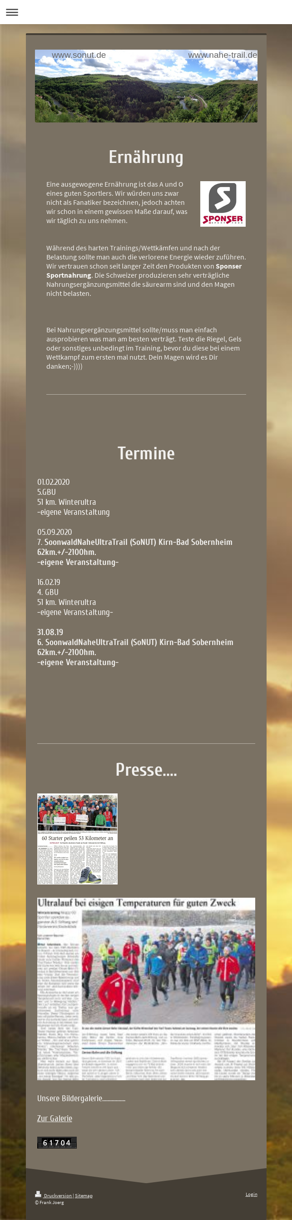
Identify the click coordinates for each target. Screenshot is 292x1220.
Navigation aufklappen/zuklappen (146, 12)
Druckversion (54, 1195)
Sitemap (84, 1195)
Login (251, 1194)
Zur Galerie (54, 1118)
